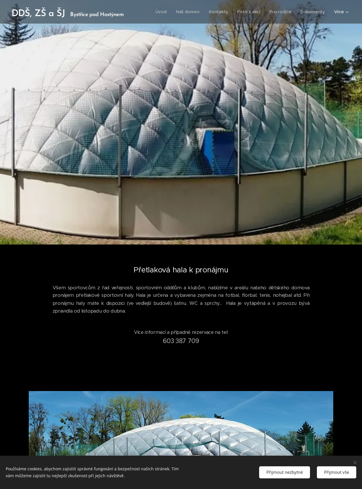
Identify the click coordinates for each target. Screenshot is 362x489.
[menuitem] (159, 12)
